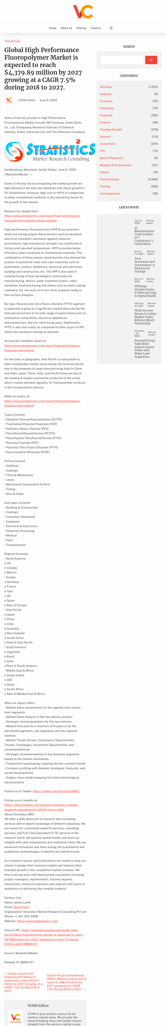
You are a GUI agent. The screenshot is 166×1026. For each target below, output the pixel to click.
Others (120, 172)
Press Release (12, 41)
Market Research (127, 158)
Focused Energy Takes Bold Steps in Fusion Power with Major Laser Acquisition (147, 404)
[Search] (151, 60)
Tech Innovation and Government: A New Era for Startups (147, 280)
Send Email (21, 829)
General (121, 136)
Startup (121, 186)
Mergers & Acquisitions (131, 165)
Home (52, 28)
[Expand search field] (111, 28)
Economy (122, 101)
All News (122, 87)
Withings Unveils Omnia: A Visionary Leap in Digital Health (145, 316)
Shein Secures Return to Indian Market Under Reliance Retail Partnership (147, 359)
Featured (122, 115)
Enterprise (123, 108)
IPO (118, 151)
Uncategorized (126, 193)
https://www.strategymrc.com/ (37, 843)
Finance (121, 122)
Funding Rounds (127, 129)
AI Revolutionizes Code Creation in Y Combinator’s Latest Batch (147, 242)
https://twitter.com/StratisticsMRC (56, 728)
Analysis (122, 94)
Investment (123, 144)
